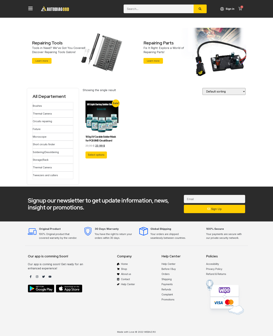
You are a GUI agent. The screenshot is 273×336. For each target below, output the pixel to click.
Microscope (39, 136)
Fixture (36, 128)
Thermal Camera (42, 113)
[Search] (200, 9)
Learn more (42, 60)
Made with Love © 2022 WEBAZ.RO (136, 330)
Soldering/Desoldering (46, 151)
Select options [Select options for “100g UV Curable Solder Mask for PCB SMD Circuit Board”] (96, 154)
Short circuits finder (44, 143)
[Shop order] (223, 91)
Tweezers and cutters (45, 173)
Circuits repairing (42, 120)
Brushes (37, 105)
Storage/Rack (40, 158)
